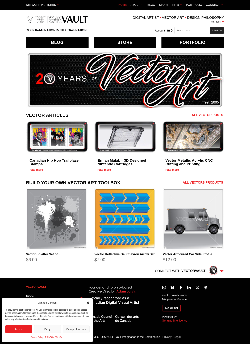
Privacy (166, 336)
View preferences (76, 329)
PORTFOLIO (194, 4)
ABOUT (135, 4)
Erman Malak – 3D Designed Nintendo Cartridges (121, 162)
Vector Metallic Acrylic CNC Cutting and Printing (189, 162)
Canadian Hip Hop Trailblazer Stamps (55, 162)
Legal (177, 336)
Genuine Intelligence (174, 320)
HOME (122, 4)
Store (124, 42)
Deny (47, 329)
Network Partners (41, 4)
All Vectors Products (203, 182)
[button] (88, 303)
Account (160, 30)
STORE (164, 4)
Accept (19, 329)
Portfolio (193, 42)
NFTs (175, 4)
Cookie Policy (37, 337)
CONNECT (213, 4)
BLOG (151, 4)
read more (36, 169)
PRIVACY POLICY (53, 337)
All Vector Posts (207, 115)
